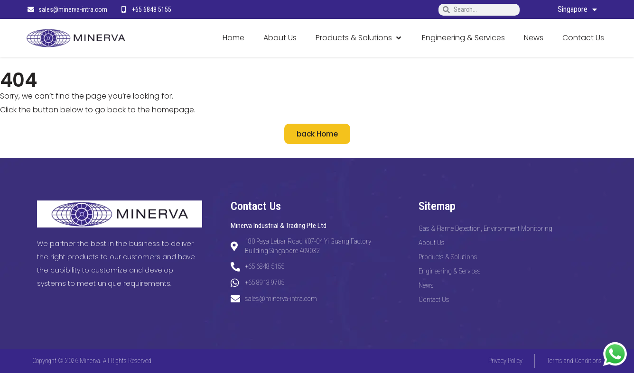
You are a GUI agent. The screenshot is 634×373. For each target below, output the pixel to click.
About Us (432, 242)
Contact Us (434, 299)
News (426, 285)
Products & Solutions (448, 257)
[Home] (233, 38)
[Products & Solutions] (359, 38)
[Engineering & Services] (463, 38)
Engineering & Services (450, 271)
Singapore (577, 9)
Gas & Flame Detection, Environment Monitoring (485, 228)
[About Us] (280, 38)
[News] (533, 38)
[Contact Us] (583, 38)
